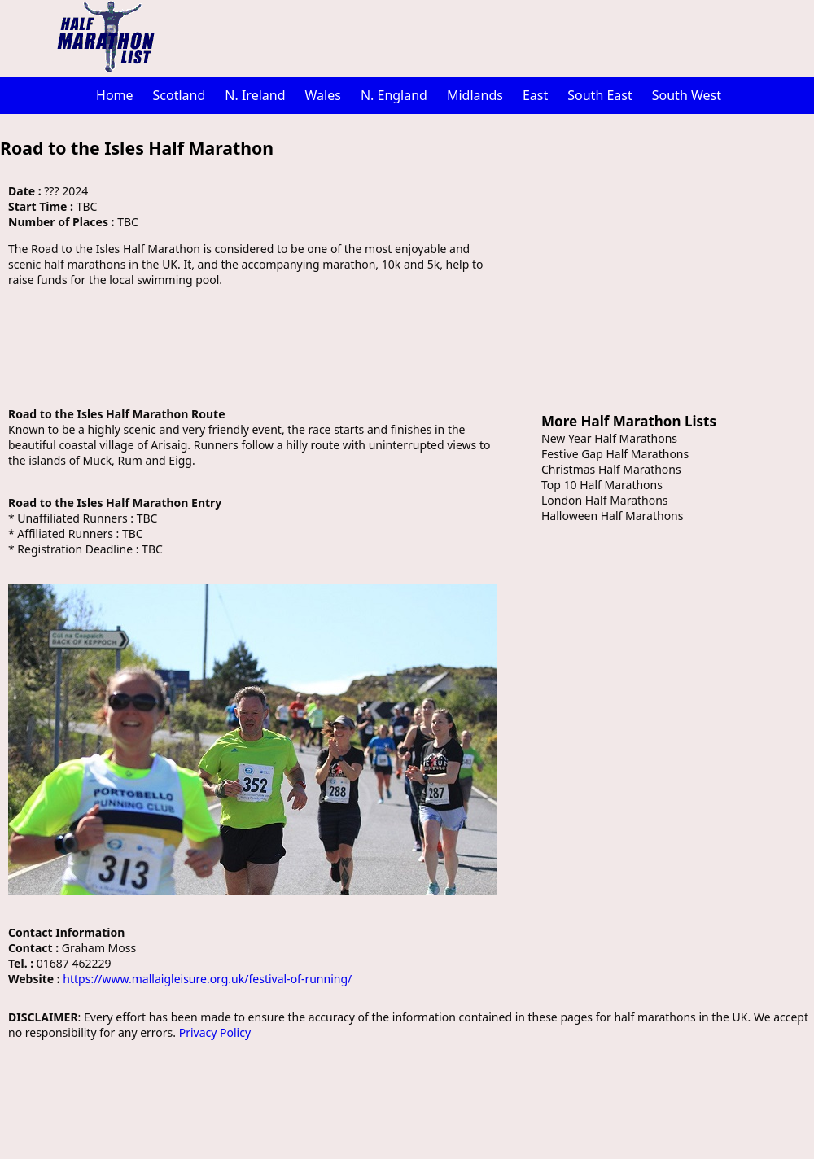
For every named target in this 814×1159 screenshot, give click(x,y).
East (535, 95)
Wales (323, 95)
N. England (394, 95)
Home (114, 95)
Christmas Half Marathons (611, 469)
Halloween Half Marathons (612, 515)
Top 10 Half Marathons (602, 484)
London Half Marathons (604, 500)
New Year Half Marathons (609, 438)
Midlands (475, 95)
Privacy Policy (215, 1032)
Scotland (179, 95)
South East (599, 95)
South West (686, 95)
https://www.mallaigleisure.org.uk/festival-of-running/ (207, 978)
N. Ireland (255, 95)
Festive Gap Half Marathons (615, 453)
